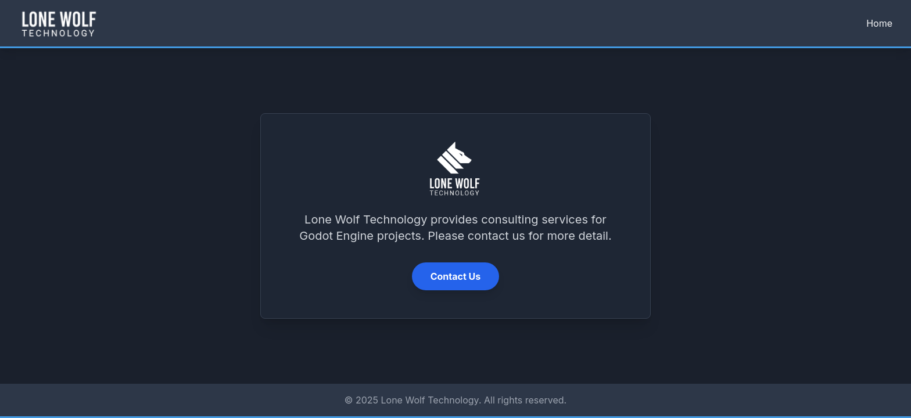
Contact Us (456, 276)
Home (879, 23)
